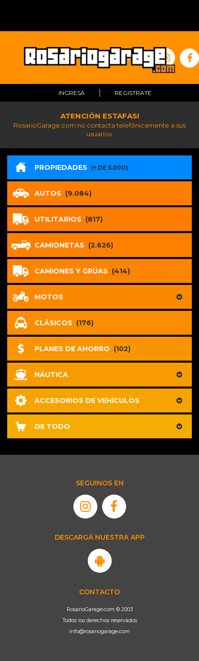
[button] (99, 297)
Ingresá (72, 92)
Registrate (133, 92)
